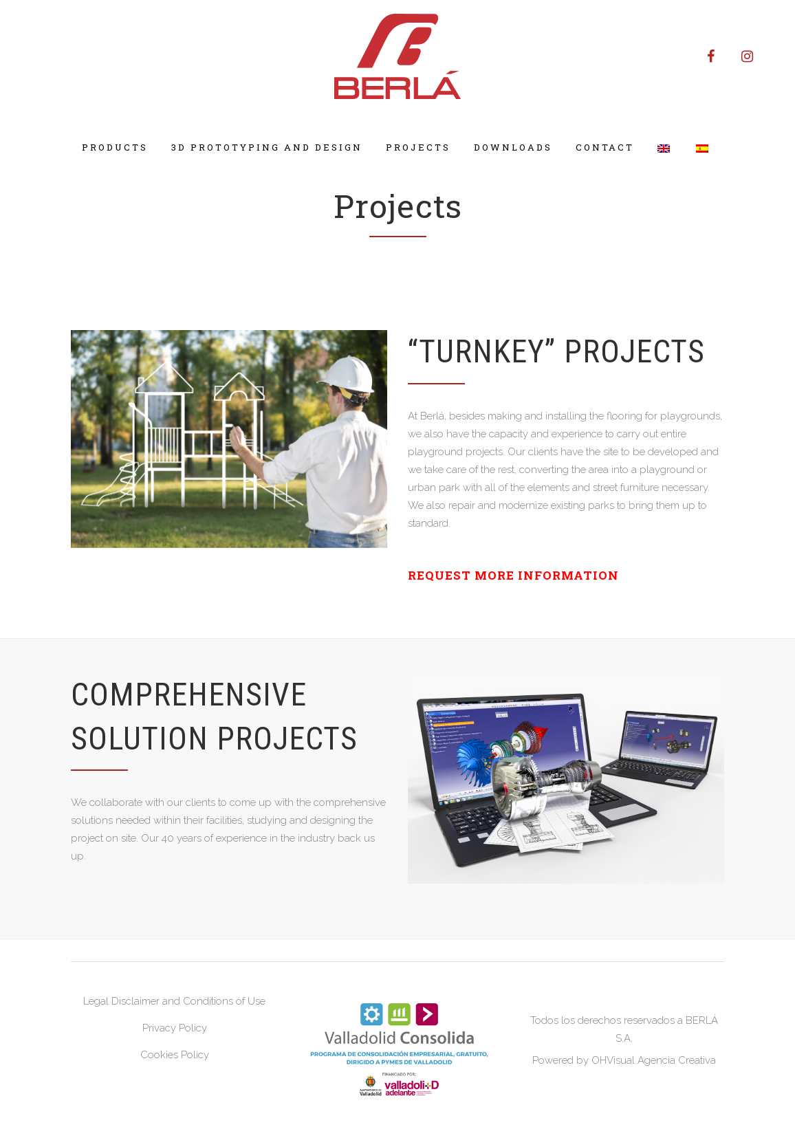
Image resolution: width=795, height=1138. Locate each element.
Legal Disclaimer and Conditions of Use (174, 1001)
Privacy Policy (174, 1028)
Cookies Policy (174, 1055)
